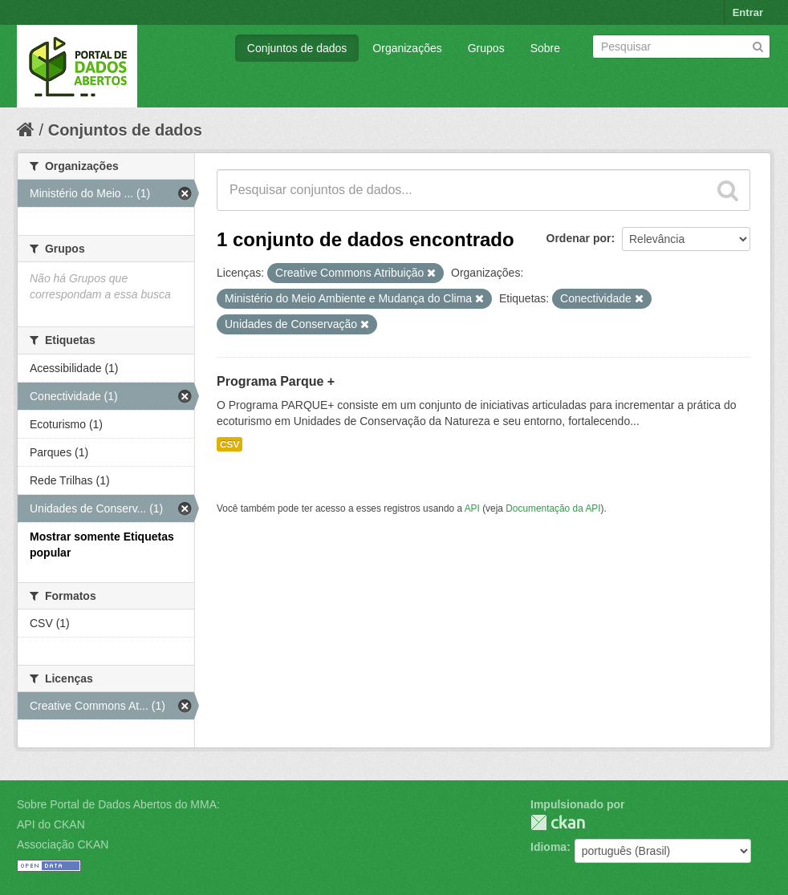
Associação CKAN (62, 844)
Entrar (748, 12)
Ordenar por (578, 238)
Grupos (486, 48)
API (472, 508)
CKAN (557, 822)
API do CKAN (51, 824)
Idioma (548, 846)
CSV (229, 444)
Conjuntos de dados (297, 48)
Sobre (545, 48)
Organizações (406, 48)
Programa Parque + (276, 381)
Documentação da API (553, 508)
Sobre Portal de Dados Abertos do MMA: (118, 804)
